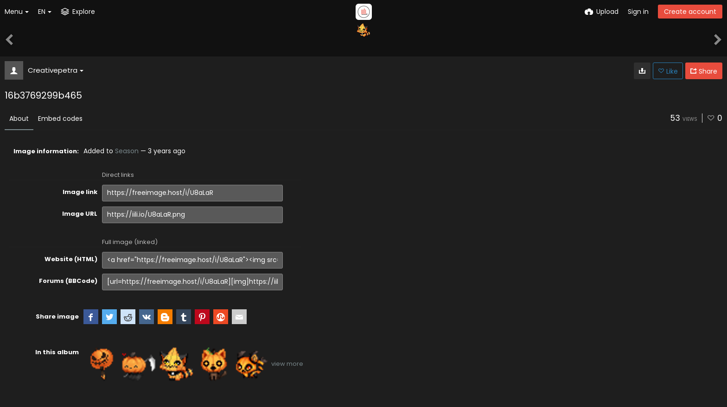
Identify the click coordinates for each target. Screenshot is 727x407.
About (19, 118)
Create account (690, 11)
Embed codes (60, 118)
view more (287, 363)
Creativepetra (55, 70)
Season (127, 151)
